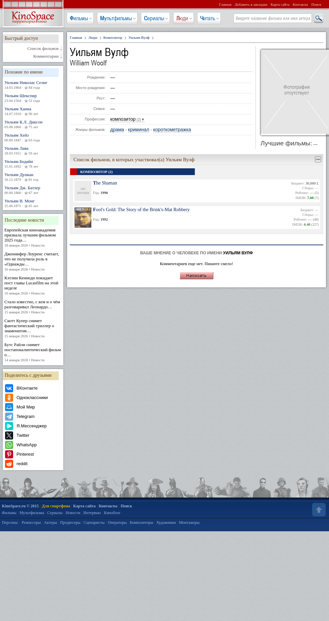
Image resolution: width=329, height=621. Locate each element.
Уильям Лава (33, 151)
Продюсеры (70, 522)
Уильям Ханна (33, 111)
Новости (73, 512)
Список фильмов (43, 48)
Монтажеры (189, 522)
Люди (182, 18)
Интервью (92, 512)
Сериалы (154, 18)
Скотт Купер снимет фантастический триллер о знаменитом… (33, 328)
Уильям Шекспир (33, 98)
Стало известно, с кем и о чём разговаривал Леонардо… (33, 307)
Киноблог (112, 512)
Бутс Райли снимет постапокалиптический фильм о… (33, 352)
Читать (207, 18)
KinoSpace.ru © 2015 (20, 506)
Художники (166, 522)
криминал (138, 129)
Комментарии (46, 56)
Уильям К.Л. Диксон (33, 124)
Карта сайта (280, 4)
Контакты (300, 4)
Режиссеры (31, 522)
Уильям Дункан (33, 177)
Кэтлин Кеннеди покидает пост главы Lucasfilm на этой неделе (33, 285)
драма (117, 129)
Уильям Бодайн (33, 164)
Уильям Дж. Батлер (33, 190)
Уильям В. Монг (33, 203)
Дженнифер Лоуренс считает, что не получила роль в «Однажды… (33, 261)
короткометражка (172, 129)
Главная (225, 4)
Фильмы (79, 18)
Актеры (50, 522)
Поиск (316, 4)
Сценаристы (94, 522)
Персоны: (10, 522)
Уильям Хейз (33, 138)
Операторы (117, 522)
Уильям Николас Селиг (33, 85)
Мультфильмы (116, 18)
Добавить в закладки (251, 4)
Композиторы (141, 522)
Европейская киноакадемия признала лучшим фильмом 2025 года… (33, 237)
